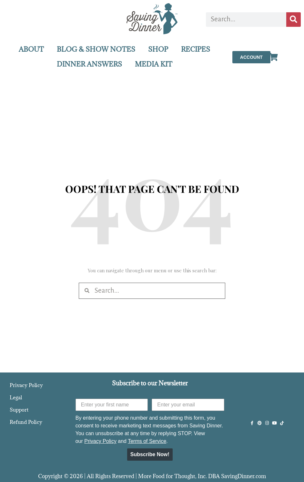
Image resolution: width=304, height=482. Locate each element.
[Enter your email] (188, 405)
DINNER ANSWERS (89, 64)
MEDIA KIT (153, 64)
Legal (16, 397)
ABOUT (31, 49)
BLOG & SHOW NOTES (96, 49)
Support (19, 409)
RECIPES (195, 49)
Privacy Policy (26, 385)
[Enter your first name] (112, 405)
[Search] (293, 19)
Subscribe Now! (149, 454)
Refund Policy (26, 422)
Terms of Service (147, 441)
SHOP (158, 49)
